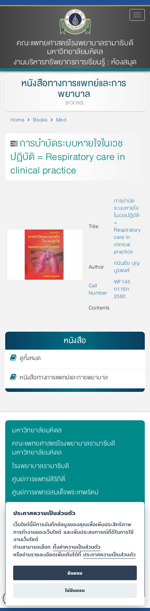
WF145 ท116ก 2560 (122, 289)
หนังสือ (75, 340)
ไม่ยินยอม (75, 590)
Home (17, 119)
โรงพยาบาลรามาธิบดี (40, 465)
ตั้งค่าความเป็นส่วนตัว (76, 547)
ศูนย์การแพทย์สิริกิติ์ (38, 479)
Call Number (98, 289)
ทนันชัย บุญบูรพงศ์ (127, 267)
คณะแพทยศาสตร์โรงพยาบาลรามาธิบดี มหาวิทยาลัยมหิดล (75, 47)
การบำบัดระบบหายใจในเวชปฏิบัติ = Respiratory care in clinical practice (127, 226)
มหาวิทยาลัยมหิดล (37, 430)
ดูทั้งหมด (30, 359)
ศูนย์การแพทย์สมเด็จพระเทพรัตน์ (55, 492)
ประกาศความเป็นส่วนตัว (109, 554)
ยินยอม (75, 573)
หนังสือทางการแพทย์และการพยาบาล (72, 88)
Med (61, 119)
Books (40, 119)
